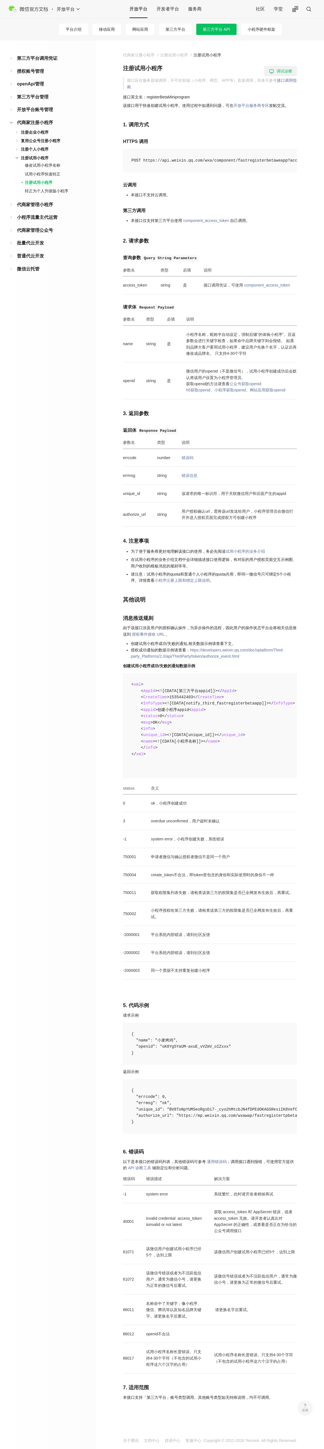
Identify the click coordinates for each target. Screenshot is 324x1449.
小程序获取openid (230, 390)
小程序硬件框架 (261, 29)
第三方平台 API (216, 29)
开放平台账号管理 (35, 109)
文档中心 (152, 1440)
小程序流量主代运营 (37, 217)
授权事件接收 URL (148, 634)
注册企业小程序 (35, 132)
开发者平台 (168, 8)
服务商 (195, 8)
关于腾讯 (131, 1440)
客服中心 (193, 1440)
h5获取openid (198, 390)
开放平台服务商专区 (251, 105)
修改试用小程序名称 (42, 165)
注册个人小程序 (35, 149)
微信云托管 (28, 269)
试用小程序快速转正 (42, 174)
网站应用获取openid (267, 390)
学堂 (278, 8)
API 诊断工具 (139, 1168)
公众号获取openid (245, 384)
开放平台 (138, 8)
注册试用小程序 (35, 158)
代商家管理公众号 (35, 230)
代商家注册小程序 (35, 122)
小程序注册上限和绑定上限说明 (182, 580)
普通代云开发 (30, 256)
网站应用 (140, 29)
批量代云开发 (30, 243)
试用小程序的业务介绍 (245, 551)
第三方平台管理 (33, 96)
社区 (260, 8)
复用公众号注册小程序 (40, 140)
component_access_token (206, 220)
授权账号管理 (30, 71)
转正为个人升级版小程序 (46, 191)
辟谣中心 (172, 1440)
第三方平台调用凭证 (37, 58)
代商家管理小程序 (35, 204)
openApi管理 (30, 84)
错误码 (187, 457)
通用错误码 (217, 1161)
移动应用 (107, 29)
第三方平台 (175, 29)
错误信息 (189, 475)
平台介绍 (73, 29)
